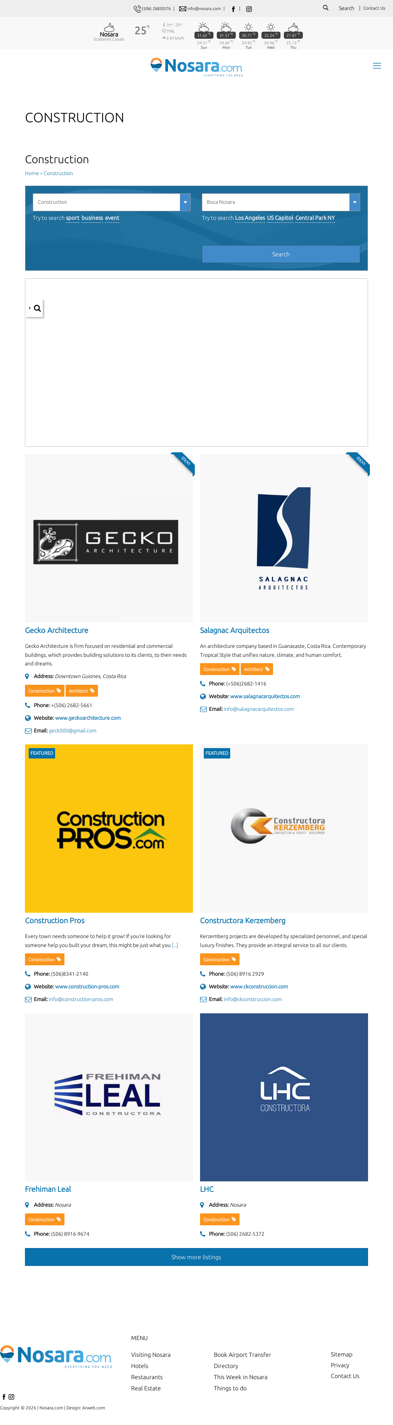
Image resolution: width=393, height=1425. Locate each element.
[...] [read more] (175, 948)
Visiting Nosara (151, 1357)
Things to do (230, 1390)
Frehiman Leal (48, 1192)
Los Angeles (250, 220)
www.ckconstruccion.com (259, 989)
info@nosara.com (206, 8)
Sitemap (341, 1357)
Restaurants (147, 1379)
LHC (206, 1192)
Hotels (139, 1368)
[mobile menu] (376, 67)
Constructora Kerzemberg (242, 923)
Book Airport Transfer (242, 1357)
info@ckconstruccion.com (253, 1002)
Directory (226, 1368)
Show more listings (196, 1259)
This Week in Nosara (240, 1379)
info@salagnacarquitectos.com (259, 712)
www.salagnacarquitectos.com (265, 699)
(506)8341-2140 (69, 977)
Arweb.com (93, 1409)
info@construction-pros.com (81, 1002)
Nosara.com (51, 1409)
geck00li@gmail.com (72, 733)
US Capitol (280, 220)
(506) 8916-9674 (70, 1236)
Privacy (340, 1368)
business (92, 220)
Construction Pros (55, 923)
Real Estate (146, 1390)
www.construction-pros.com (87, 989)
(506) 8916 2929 (245, 977)
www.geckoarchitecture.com (88, 720)
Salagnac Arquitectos (234, 632)
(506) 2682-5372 (245, 1236)
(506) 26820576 (155, 8)
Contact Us (374, 8)
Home (32, 176)
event (112, 220)
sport (72, 220)
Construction (58, 176)
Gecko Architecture (56, 632)
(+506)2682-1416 (246, 687)
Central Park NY (315, 220)
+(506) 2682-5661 (71, 708)
